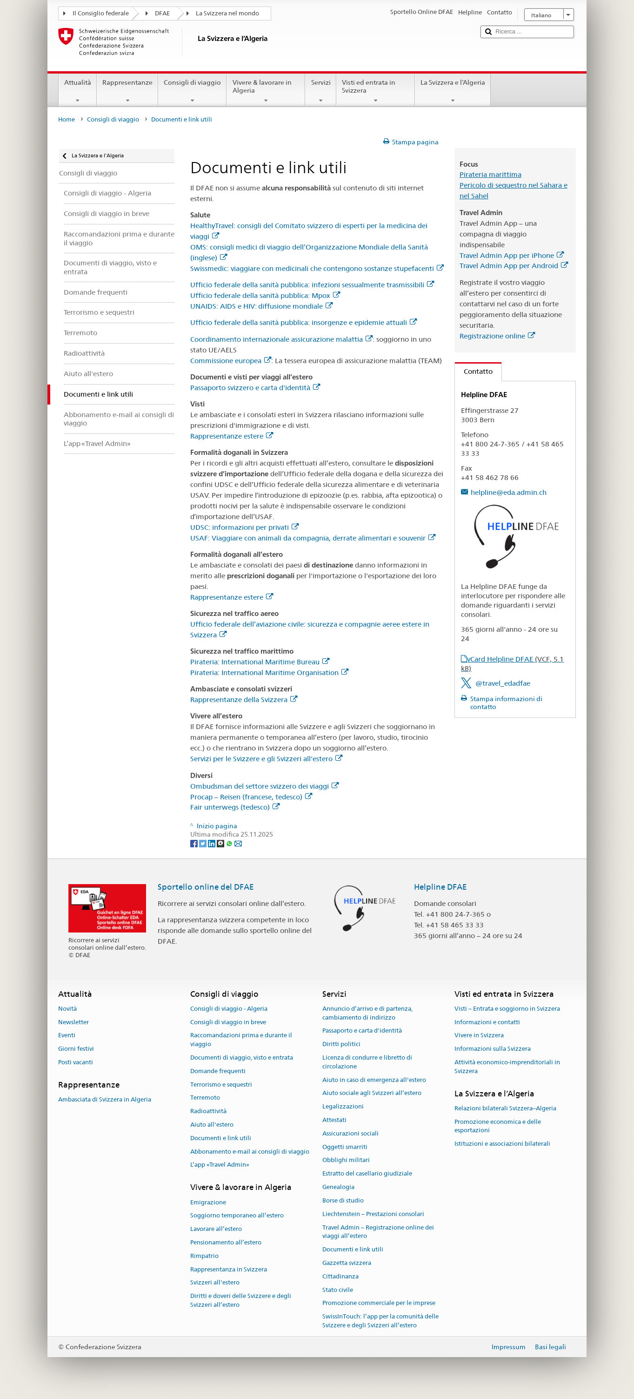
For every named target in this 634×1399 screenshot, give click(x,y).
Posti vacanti (75, 1062)
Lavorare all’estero (216, 1228)
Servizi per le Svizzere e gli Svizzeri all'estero (266, 758)
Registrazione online (497, 335)
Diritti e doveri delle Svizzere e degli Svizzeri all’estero (240, 1301)
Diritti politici (341, 1044)
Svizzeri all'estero (215, 1282)
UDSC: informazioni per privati (244, 527)
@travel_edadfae (502, 683)
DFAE (162, 13)
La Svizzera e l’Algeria (452, 91)
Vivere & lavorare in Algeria (266, 91)
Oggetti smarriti (344, 1146)
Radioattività (208, 1111)
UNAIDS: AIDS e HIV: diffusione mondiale (261, 306)
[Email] (238, 843)
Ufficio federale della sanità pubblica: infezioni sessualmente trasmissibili (312, 284)
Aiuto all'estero (212, 1124)
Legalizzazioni (343, 1106)
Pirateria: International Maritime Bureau (259, 661)
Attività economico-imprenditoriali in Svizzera (507, 1067)
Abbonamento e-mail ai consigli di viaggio (249, 1151)
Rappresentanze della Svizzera (243, 699)
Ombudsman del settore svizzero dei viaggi (264, 786)
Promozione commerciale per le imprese (378, 1303)
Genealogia (338, 1186)
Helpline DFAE (440, 887)
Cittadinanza (340, 1276)
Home (66, 119)
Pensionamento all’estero (225, 1242)
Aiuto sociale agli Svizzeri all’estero (371, 1093)
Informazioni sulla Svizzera (492, 1048)
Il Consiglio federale (101, 13)
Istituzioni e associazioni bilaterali (502, 1144)
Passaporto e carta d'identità (362, 1030)
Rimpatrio (204, 1255)
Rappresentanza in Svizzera (228, 1269)
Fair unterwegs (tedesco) (235, 807)
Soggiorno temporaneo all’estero (237, 1215)
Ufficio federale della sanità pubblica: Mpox (265, 295)
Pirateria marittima (490, 174)
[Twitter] (203, 843)
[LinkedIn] (212, 843)
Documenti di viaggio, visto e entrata (241, 1057)
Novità (67, 1008)
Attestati (334, 1119)
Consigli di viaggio (192, 91)
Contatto (474, 371)
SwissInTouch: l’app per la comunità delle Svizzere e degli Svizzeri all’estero (380, 1321)
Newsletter (73, 1022)
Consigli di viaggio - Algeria (228, 1008)
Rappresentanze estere (231, 436)
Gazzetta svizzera (346, 1262)
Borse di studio (343, 1200)
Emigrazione (208, 1202)
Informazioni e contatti (487, 1022)
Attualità (77, 91)
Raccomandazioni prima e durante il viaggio (241, 1040)
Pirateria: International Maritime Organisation (269, 672)
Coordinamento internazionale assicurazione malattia (281, 339)
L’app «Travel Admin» (219, 1165)
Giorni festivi (76, 1048)
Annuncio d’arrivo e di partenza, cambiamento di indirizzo (367, 1013)
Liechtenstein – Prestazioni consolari (373, 1213)
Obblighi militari (346, 1160)
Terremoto (205, 1098)
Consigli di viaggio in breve (228, 1022)
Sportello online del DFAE (206, 887)
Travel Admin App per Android (514, 265)
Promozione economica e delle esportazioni (497, 1126)
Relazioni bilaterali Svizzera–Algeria (505, 1108)
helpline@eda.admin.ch (509, 492)
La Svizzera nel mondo (227, 13)
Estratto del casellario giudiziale (367, 1173)
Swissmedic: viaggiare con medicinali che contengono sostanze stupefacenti (317, 268)
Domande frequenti (218, 1071)
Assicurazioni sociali (350, 1133)
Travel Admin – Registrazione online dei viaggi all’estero (378, 1232)
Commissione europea (230, 360)
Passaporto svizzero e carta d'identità (255, 387)
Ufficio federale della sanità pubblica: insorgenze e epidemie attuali (303, 322)
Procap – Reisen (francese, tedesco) (251, 796)
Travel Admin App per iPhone (512, 255)
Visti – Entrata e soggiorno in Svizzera (507, 1008)
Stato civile (337, 1289)
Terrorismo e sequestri (221, 1084)
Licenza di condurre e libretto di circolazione (367, 1062)
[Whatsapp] (230, 843)
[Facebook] (194, 843)
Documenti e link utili (220, 1138)
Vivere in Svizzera (479, 1035)
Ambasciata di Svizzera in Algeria (104, 1099)
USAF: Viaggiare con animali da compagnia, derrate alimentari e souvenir (312, 538)
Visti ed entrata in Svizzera (375, 91)
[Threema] (221, 843)
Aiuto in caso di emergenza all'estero (374, 1079)
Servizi (320, 91)
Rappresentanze (127, 91)
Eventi (66, 1035)
